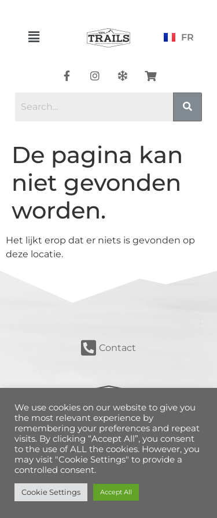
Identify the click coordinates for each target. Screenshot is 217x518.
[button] (34, 37)
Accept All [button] (116, 492)
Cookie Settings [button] (50, 492)
